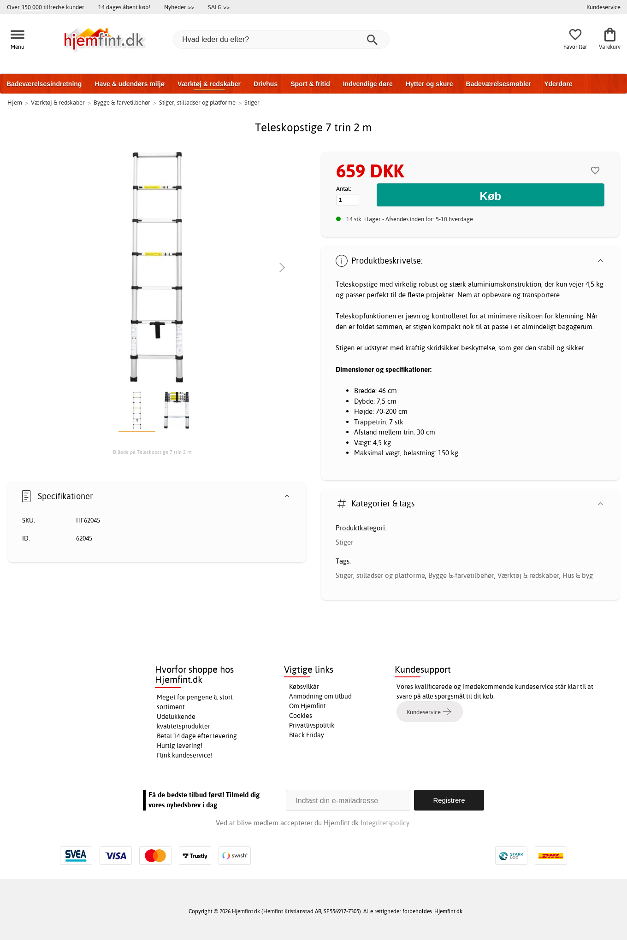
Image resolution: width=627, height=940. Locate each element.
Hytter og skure (429, 84)
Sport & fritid (310, 84)
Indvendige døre (368, 84)
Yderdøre (558, 84)
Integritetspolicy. (386, 822)
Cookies (300, 715)
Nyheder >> (179, 7)
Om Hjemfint (307, 706)
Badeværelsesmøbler (499, 84)
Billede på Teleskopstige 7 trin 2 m (152, 452)
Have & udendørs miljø (130, 84)
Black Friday (306, 735)
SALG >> (219, 7)
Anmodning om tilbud (320, 696)
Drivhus (266, 84)
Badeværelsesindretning (44, 84)
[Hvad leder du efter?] (281, 39)
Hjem (14, 102)
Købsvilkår (304, 686)
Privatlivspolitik (311, 725)
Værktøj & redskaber (209, 84)
